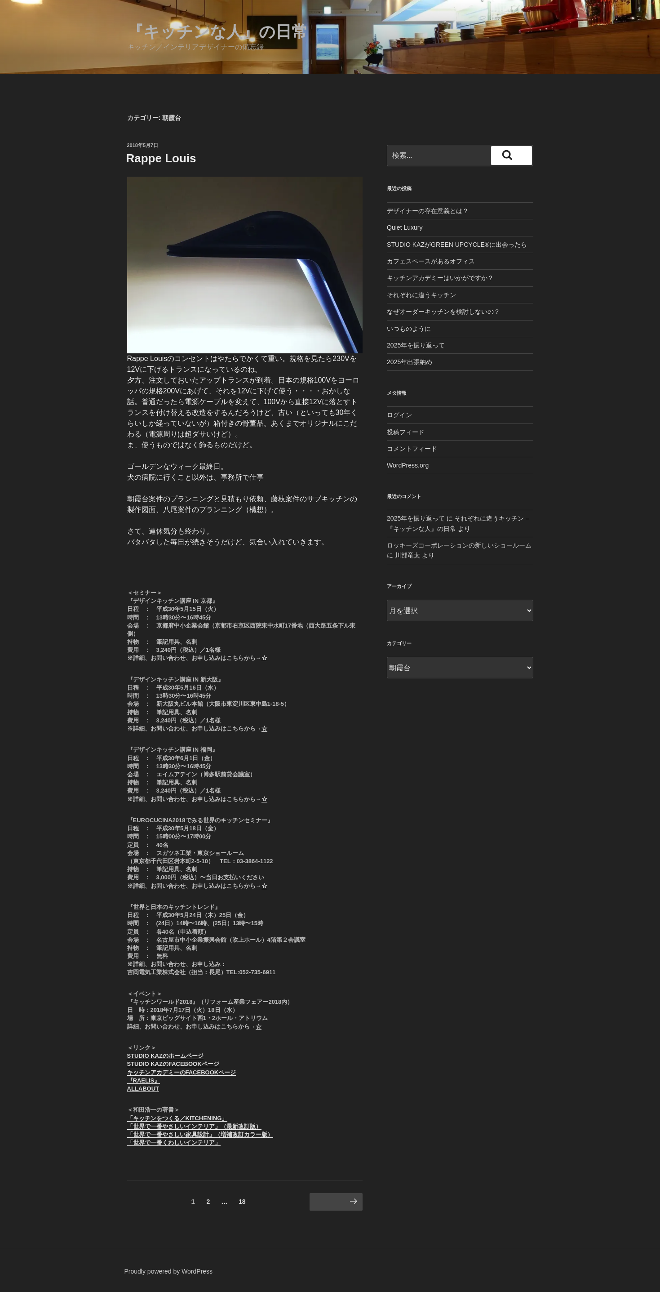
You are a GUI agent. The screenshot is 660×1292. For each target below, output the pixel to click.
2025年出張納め (409, 361)
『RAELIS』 (143, 1080)
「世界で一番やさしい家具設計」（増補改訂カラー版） (200, 1134)
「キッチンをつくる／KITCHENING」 (177, 1118)
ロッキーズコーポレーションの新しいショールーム (459, 545)
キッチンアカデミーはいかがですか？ (440, 277)
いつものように (409, 328)
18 (242, 1203)
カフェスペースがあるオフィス (431, 261)
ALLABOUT (143, 1088)
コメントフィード (412, 448)
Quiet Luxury (404, 227)
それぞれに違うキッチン (421, 294)
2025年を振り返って (416, 345)
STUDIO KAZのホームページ (165, 1055)
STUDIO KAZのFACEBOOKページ (173, 1063)
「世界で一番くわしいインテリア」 (174, 1142)
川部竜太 (407, 555)
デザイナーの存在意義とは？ (428, 210)
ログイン (399, 415)
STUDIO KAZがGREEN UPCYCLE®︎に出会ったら (457, 244)
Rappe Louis (161, 158)
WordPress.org (408, 465)
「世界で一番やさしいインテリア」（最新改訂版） (194, 1126)
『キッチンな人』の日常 (217, 31)
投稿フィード (406, 432)
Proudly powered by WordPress (168, 1271)
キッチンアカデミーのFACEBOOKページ (181, 1072)
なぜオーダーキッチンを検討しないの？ (443, 311)
